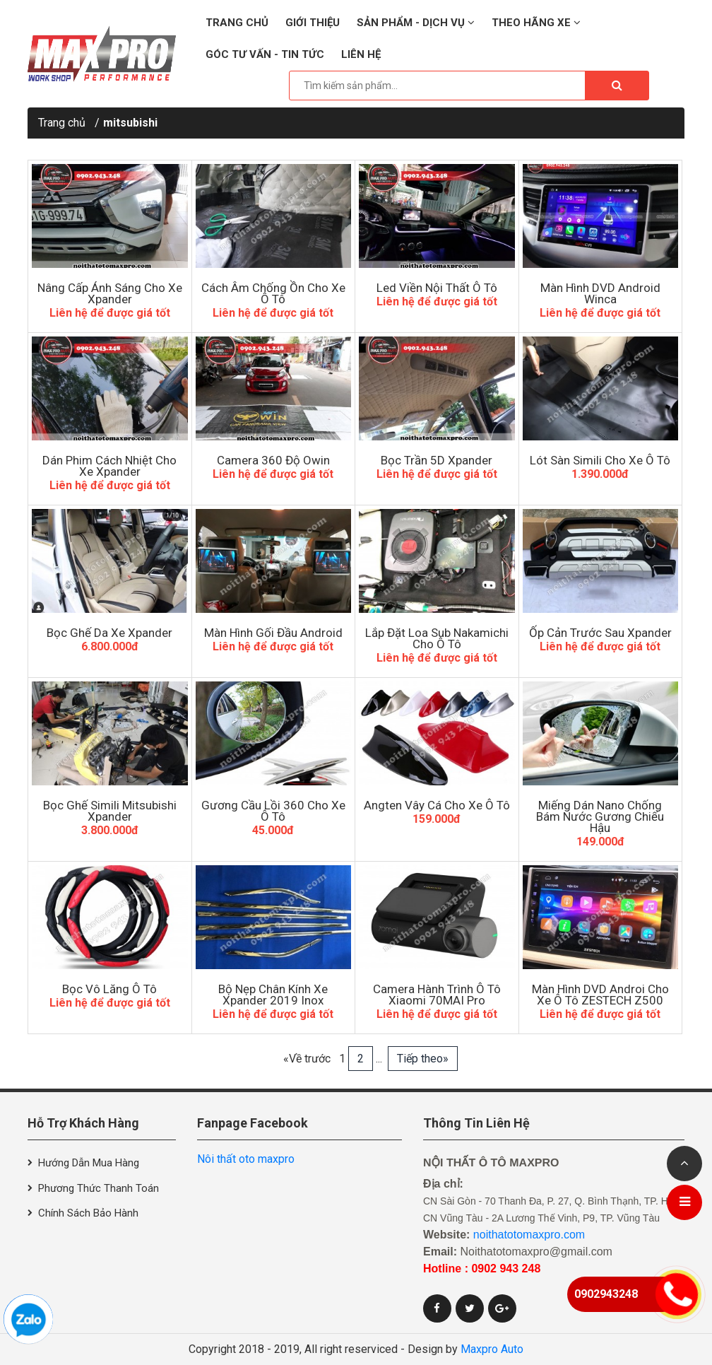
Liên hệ (361, 54)
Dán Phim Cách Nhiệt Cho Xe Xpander (109, 466)
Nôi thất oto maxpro (246, 1159)
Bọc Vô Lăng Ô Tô (109, 989)
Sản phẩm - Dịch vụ (416, 22)
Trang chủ (237, 22)
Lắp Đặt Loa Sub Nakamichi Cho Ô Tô (437, 638)
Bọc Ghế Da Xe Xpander (109, 633)
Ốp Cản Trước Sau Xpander (600, 633)
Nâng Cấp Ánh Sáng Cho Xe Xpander (109, 293)
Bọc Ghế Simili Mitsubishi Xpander (110, 811)
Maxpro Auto (492, 1349)
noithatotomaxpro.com (529, 1235)
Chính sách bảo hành (88, 1213)
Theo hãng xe (536, 22)
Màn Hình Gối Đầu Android (273, 633)
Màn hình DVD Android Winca (600, 293)
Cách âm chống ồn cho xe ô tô (273, 293)
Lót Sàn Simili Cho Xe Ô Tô (600, 460)
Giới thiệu (312, 22)
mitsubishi (130, 122)
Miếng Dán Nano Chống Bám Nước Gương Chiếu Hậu (600, 816)
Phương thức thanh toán (98, 1188)
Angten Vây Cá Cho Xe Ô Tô (437, 805)
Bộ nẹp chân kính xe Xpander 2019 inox (273, 994)
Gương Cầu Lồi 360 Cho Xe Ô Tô (273, 811)
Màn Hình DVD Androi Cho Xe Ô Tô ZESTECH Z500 (600, 994)
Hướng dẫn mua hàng (88, 1162)
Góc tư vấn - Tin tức (265, 54)
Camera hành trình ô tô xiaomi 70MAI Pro (437, 994)
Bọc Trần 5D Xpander (436, 460)
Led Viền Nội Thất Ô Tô (436, 288)
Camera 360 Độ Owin (273, 460)
